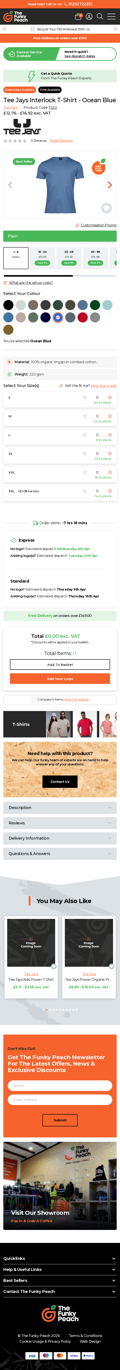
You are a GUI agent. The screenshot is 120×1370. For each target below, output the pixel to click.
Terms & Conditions (85, 1336)
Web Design (90, 1341)
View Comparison (77, 700)
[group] (60, 29)
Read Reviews (61, 141)
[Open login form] (89, 16)
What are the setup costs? (31, 283)
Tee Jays (10, 108)
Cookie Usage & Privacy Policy (45, 1341)
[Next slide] (115, 29)
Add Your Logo (60, 679)
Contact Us (60, 781)
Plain (13, 236)
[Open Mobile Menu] (111, 16)
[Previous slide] (4, 29)
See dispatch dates (80, 56)
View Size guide (104, 386)
